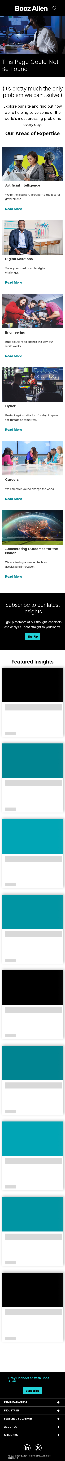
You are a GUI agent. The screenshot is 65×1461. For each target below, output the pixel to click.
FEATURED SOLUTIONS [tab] (18, 1418)
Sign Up (32, 636)
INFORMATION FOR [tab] (15, 1402)
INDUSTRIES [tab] (12, 1410)
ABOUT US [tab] (10, 1426)
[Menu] (7, 8)
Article (10, 733)
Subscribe (32, 1390)
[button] (55, 8)
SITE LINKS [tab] (11, 1434)
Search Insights (32, 1363)
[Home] (31, 8)
